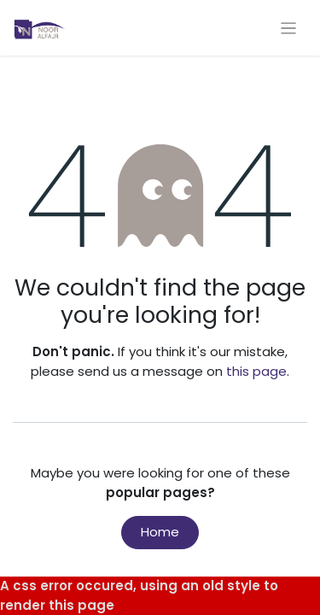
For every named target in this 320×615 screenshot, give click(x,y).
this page (256, 371)
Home (160, 532)
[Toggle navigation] (289, 28)
